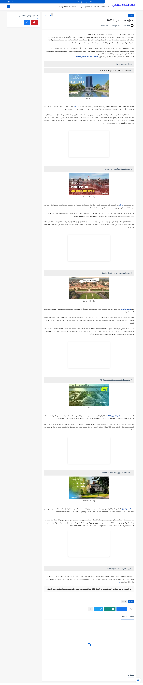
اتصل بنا (100, 2)
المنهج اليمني (85, 6)
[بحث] (8, 6)
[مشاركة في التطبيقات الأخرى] (90, 609)
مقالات (131, 15)
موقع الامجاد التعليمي (123, 5)
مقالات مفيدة (105, 6)
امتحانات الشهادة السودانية (67, 6)
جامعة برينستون (127, 509)
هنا (120, 582)
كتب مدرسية (95, 6)
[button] (121, 609)
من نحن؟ (80, 2)
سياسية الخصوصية (90, 2)
